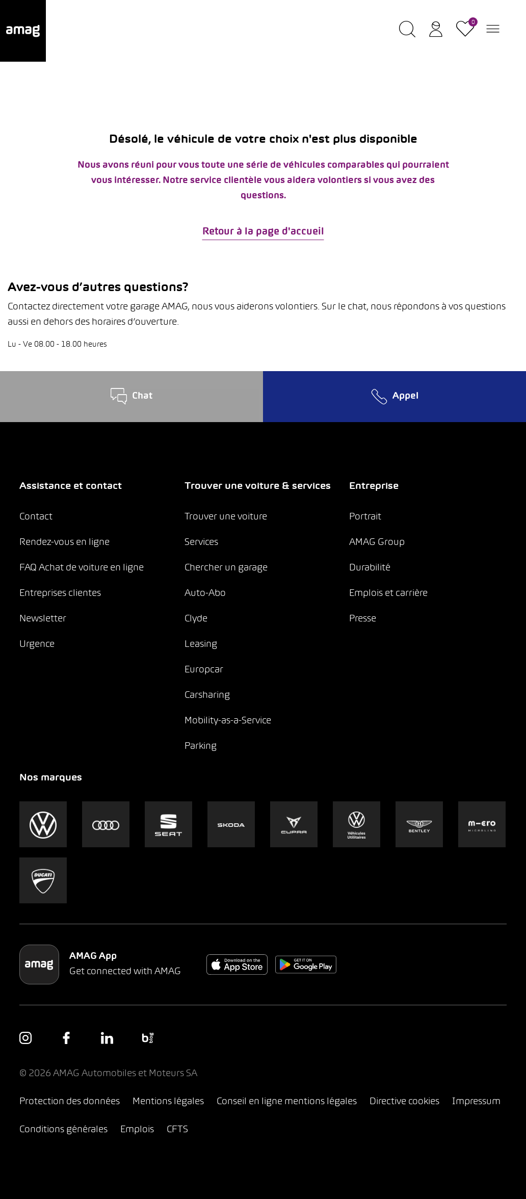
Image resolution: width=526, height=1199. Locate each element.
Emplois (137, 1130)
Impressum (476, 1102)
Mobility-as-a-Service (228, 721)
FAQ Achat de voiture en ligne (81, 568)
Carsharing (207, 695)
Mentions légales (168, 1102)
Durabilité (369, 568)
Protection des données (69, 1102)
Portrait (365, 517)
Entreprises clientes (60, 593)
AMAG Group (377, 542)
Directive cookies (404, 1102)
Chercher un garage (226, 568)
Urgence (37, 644)
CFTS (177, 1130)
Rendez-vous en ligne (64, 542)
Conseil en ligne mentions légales (287, 1102)
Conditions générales (63, 1130)
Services (201, 542)
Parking (201, 746)
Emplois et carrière (388, 593)
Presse (362, 619)
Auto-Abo (205, 593)
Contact (35, 517)
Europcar (204, 670)
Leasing (201, 644)
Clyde (196, 619)
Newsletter (42, 619)
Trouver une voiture (226, 517)
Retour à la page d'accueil (263, 232)
